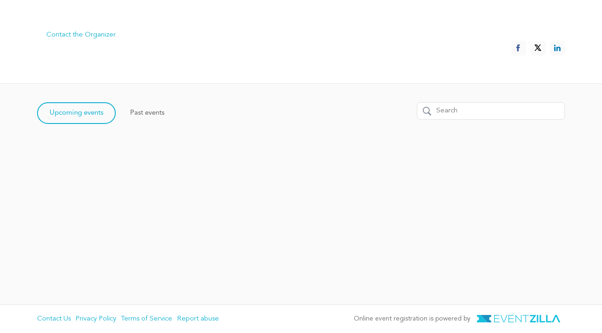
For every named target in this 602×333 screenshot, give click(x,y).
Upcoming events (76, 113)
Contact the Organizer (81, 34)
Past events (147, 113)
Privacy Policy (95, 318)
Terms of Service (146, 318)
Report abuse (198, 318)
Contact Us (54, 318)
